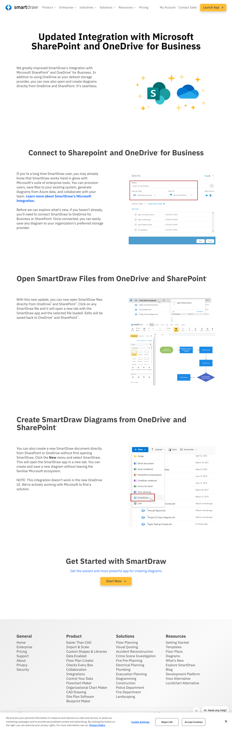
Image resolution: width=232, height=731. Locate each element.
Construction (125, 683)
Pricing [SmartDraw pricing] (143, 7)
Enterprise (24, 647)
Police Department (130, 687)
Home (21, 642)
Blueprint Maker (78, 701)
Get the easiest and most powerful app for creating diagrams (116, 571)
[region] (116, 721)
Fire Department (128, 692)
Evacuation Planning (131, 674)
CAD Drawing (76, 692)
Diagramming (126, 678)
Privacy (22, 665)
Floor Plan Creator (80, 660)
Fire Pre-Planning (129, 660)
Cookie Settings (140, 721)
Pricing (22, 651)
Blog (169, 669)
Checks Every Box (79, 665)
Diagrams (173, 656)
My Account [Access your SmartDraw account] (168, 7)
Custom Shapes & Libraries (86, 651)
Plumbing (123, 669)
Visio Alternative (178, 678)
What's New (175, 660)
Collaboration (76, 669)
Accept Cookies (194, 721)
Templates (174, 647)
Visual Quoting (127, 647)
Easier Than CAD (78, 642)
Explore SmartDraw (180, 665)
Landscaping (125, 696)
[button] (49, 7)
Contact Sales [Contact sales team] (188, 7)
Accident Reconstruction (134, 651)
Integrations (75, 674)
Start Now (116, 581)
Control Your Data (79, 678)
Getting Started (177, 642)
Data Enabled (76, 656)
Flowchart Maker (79, 683)
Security (23, 669)
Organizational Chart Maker (86, 687)
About (21, 660)
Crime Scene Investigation (136, 656)
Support (23, 656)
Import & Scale (77, 647)
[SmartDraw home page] (22, 8)
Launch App (213, 7)
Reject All (167, 721)
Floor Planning (127, 642)
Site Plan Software (80, 696)
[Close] (226, 721)
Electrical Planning (130, 665)
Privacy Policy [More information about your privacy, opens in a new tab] (97, 725)
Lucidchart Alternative (182, 683)
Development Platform (183, 674)
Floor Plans (174, 651)
